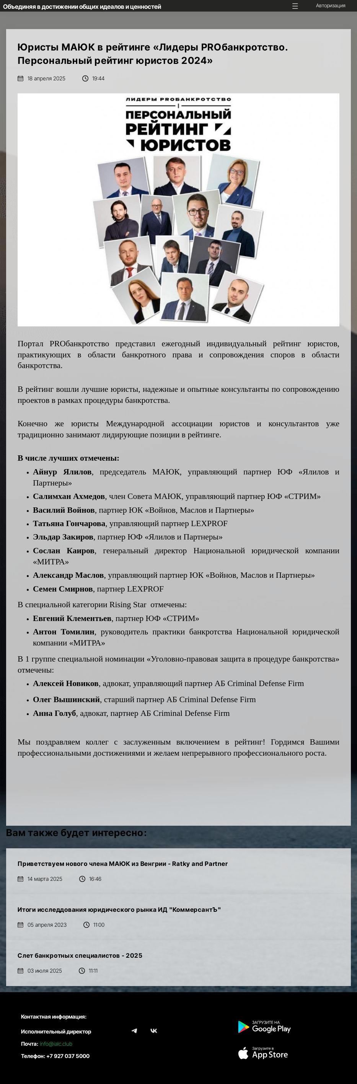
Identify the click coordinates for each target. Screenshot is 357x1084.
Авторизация (331, 5)
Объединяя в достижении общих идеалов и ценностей (82, 6)
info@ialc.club (56, 1043)
